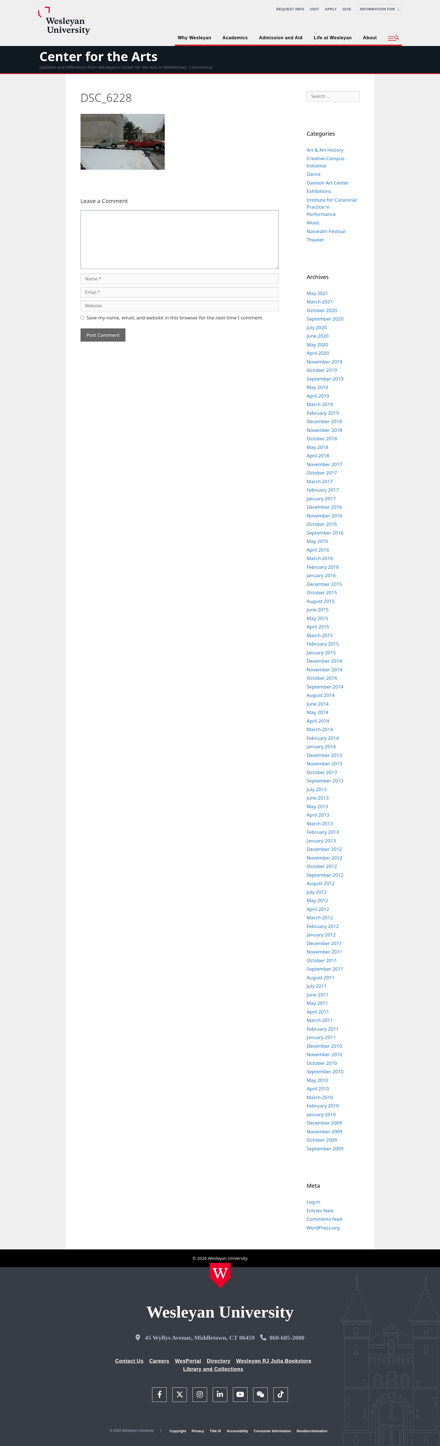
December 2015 (324, 584)
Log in (313, 1202)
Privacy (198, 1431)
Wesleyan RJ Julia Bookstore (273, 1361)
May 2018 (317, 447)
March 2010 (320, 1097)
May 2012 (317, 900)
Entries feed (320, 1210)
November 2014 (324, 669)
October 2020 (322, 310)
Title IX (215, 1431)
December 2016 (324, 507)
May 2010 (317, 1080)
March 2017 (320, 481)
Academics (235, 37)
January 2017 (321, 498)
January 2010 (321, 1114)
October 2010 (322, 1063)
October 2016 (322, 524)
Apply (331, 9)
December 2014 (324, 661)
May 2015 (317, 618)
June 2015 (318, 609)
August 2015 (321, 601)
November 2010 (324, 1054)
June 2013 (318, 798)
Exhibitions (319, 191)
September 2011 (325, 969)
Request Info (290, 9)
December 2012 (324, 849)
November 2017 (324, 464)
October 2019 (322, 370)
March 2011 (320, 1020)
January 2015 (321, 652)
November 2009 (324, 1131)
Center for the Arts (98, 56)
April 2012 (318, 909)
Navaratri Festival (326, 231)
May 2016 (317, 541)
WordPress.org (323, 1227)
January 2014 (321, 746)
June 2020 (318, 336)
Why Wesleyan (194, 37)
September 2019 (325, 379)
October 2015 (322, 592)
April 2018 (318, 455)
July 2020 (317, 327)
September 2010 (325, 1071)
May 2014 (317, 712)
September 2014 (325, 686)
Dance (314, 174)
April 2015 (318, 626)
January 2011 (321, 1037)
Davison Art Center (328, 182)
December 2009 (324, 1123)
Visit (314, 9)
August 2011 (321, 977)
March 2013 (320, 823)
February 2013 (323, 832)
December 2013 (324, 755)
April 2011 (318, 1011)
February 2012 (323, 926)
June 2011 (318, 994)
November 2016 (324, 515)
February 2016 (323, 567)
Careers (159, 1361)
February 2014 (323, 738)
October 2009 (322, 1140)
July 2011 (317, 986)
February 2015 (323, 644)
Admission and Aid (280, 37)
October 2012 (322, 866)
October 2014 (322, 678)
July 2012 (317, 892)
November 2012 (324, 858)
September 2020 (325, 319)
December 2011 (324, 943)
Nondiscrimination (312, 1431)
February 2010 (323, 1105)
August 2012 (321, 883)
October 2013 (322, 772)
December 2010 (324, 1046)
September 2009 (325, 1148)
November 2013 (324, 763)
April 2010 (318, 1088)
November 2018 (324, 430)
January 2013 (321, 840)
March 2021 (320, 301)
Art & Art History (325, 150)
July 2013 (317, 789)
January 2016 (321, 575)
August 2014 (321, 695)
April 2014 (318, 721)
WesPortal (188, 1361)
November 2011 (324, 951)
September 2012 (325, 875)
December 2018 (324, 421)
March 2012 (320, 917)
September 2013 (325, 780)
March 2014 (320, 729)
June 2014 (318, 704)
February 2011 (323, 1029)
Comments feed (324, 1219)
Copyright (177, 1431)
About (370, 37)
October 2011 (322, 960)
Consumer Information (272, 1431)
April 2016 (318, 550)
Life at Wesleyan (333, 37)
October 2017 (322, 472)
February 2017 (323, 490)
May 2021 (317, 293)
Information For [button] (379, 9)
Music (313, 222)
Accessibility (237, 1431)
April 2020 (318, 353)
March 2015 (320, 635)
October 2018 (322, 438)
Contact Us (129, 1361)
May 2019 (317, 387)
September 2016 (325, 532)
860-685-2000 (286, 1337)
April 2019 (318, 396)
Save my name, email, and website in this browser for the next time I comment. (174, 317)
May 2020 (317, 344)
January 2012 (321, 934)
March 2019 (320, 404)
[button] (393, 38)
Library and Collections (213, 1369)
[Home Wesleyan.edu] (220, 1275)
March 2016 (320, 558)
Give (346, 9)
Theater (315, 239)
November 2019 (324, 361)
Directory (219, 1361)
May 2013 (317, 806)
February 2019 (323, 413)
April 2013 (318, 815)
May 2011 (317, 1003)
